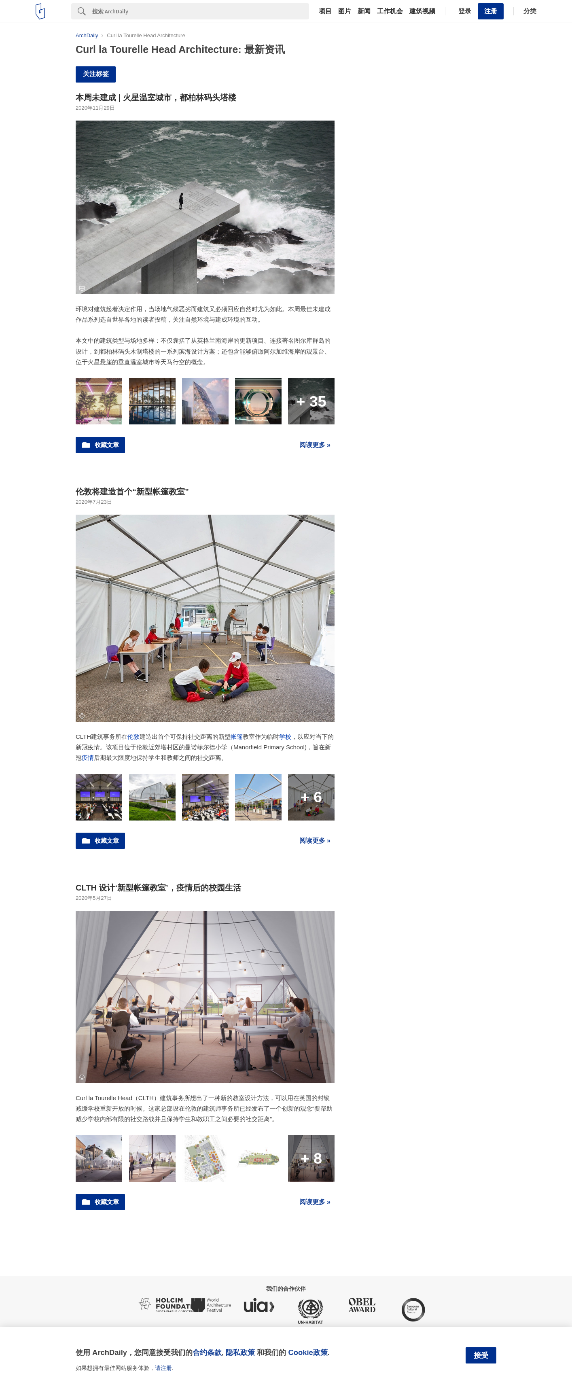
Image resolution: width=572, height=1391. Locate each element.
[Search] (200, 11)
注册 (490, 11)
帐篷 (237, 736)
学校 (285, 736)
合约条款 (207, 1352)
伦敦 (133, 736)
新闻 (364, 11)
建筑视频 (422, 11)
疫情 (88, 757)
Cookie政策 (307, 1352)
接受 (481, 1355)
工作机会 (390, 11)
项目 (325, 11)
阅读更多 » (314, 444)
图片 (344, 11)
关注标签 (96, 73)
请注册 (163, 1368)
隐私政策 (240, 1352)
